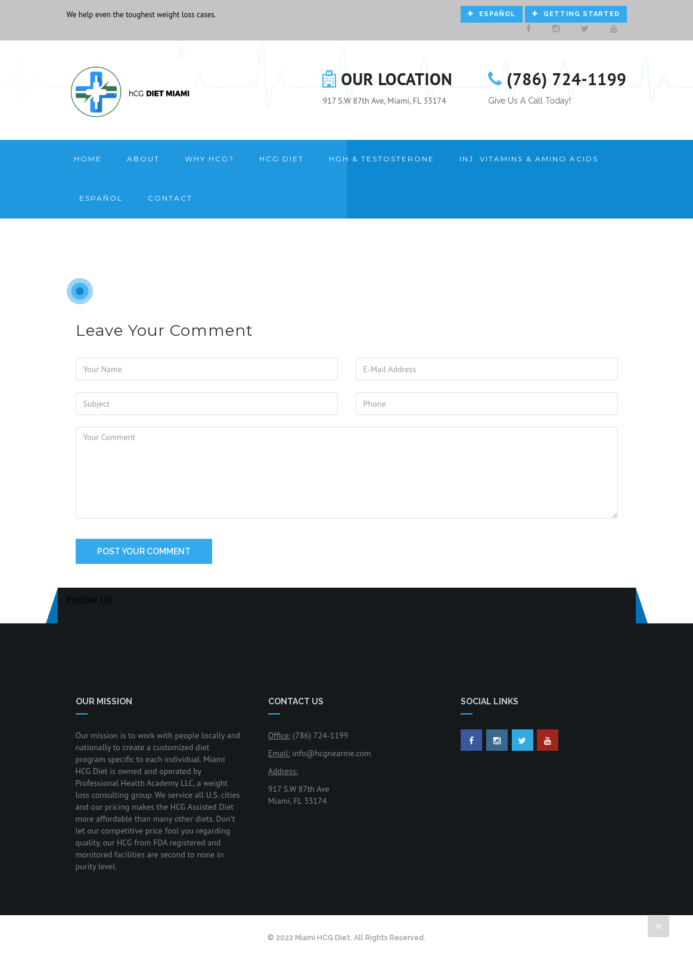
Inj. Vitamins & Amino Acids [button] (528, 158)
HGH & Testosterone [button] (381, 158)
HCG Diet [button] (281, 158)
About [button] (143, 158)
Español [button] (101, 198)
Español (491, 14)
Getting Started (576, 14)
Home (88, 158)
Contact (170, 198)
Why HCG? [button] (209, 158)
